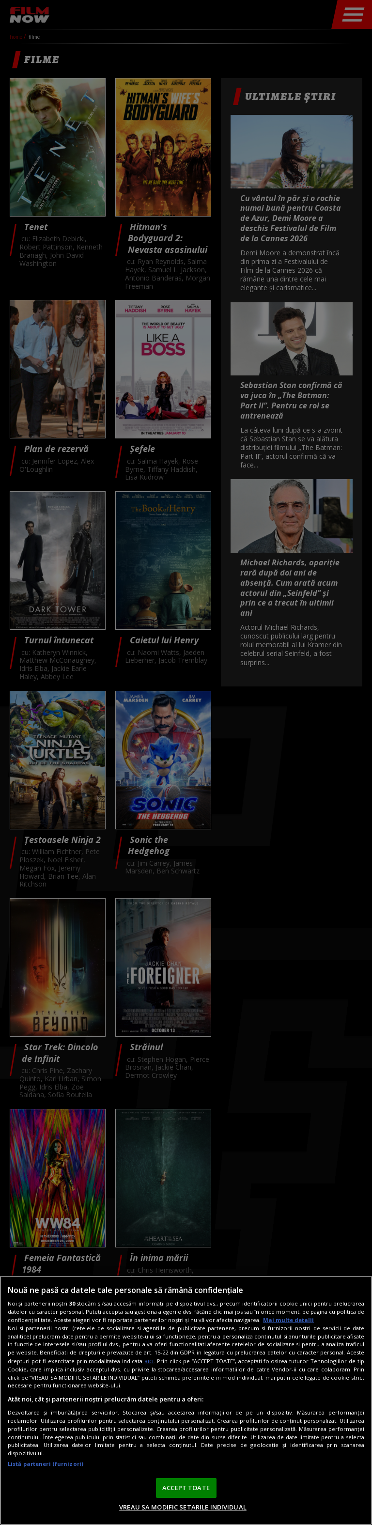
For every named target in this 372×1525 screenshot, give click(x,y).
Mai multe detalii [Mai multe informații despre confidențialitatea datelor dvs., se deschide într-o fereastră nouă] (288, 1319)
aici (149, 1361)
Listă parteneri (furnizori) (45, 1463)
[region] (186, 1400)
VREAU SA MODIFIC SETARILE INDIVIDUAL (183, 1507)
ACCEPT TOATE (186, 1487)
